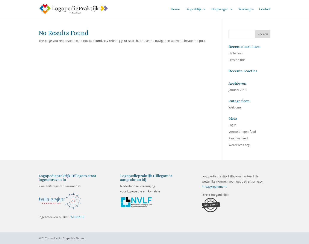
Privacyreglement (214, 187)
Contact (264, 9)
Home (175, 9)
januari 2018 (238, 90)
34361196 (77, 217)
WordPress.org (239, 145)
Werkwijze (246, 9)
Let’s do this (237, 60)
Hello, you (236, 53)
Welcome (235, 107)
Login (232, 125)
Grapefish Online (74, 238)
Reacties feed (238, 138)
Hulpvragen (220, 9)
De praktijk (193, 9)
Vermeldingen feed (242, 132)
